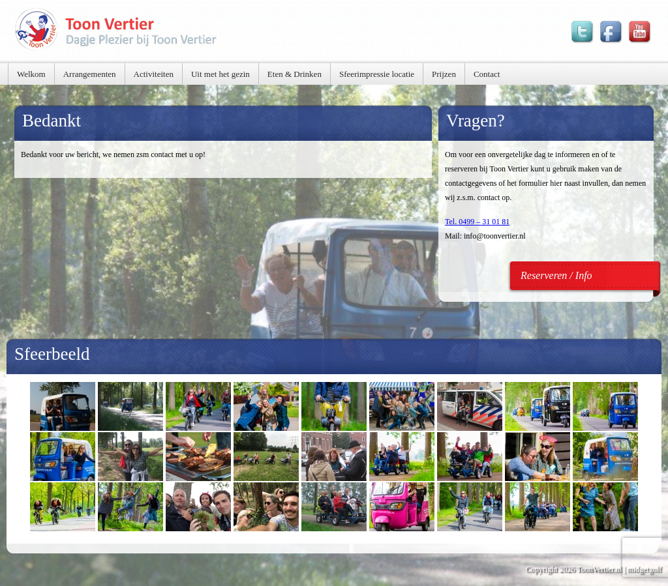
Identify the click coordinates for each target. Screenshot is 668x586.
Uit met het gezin (220, 74)
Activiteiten (154, 74)
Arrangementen (89, 74)
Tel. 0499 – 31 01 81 (477, 221)
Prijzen (444, 74)
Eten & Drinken (294, 74)
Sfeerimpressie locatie (376, 74)
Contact (487, 74)
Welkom (31, 74)
